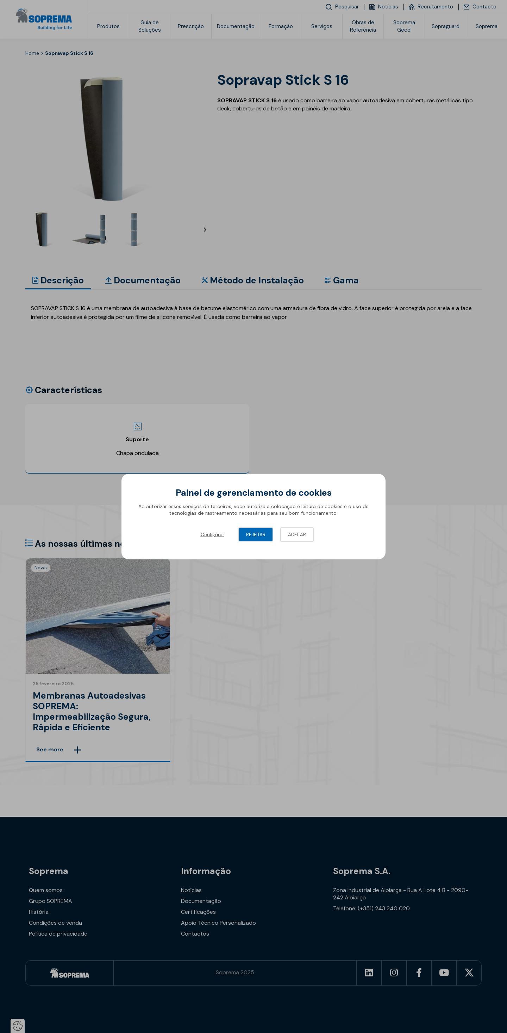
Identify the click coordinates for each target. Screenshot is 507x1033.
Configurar (212, 534)
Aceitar (297, 534)
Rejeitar (255, 534)
